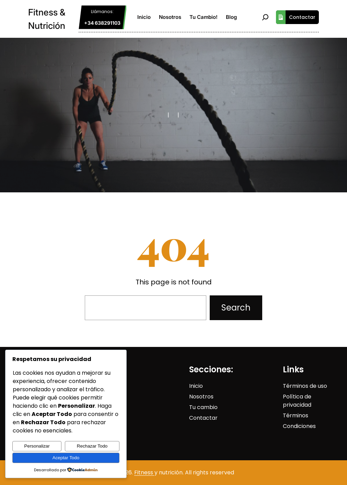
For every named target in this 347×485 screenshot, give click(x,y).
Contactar (295, 17)
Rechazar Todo (92, 446)
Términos (295, 415)
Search (236, 307)
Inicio (196, 386)
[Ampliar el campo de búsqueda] (265, 17)
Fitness (144, 472)
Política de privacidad (297, 401)
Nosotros (201, 397)
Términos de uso (305, 386)
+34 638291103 (102, 23)
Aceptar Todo (66, 457)
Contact (200, 418)
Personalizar (37, 446)
